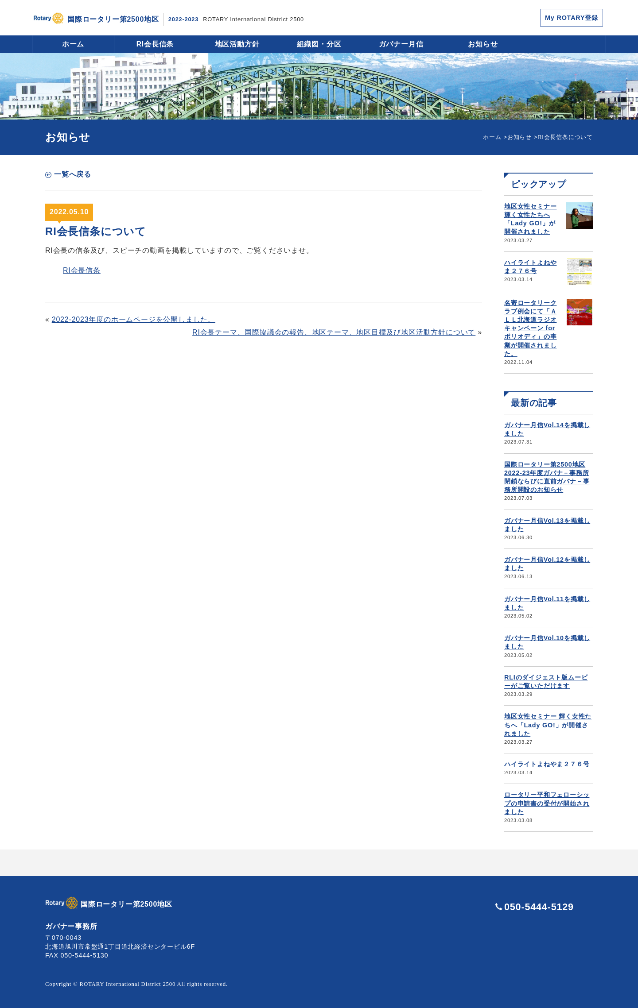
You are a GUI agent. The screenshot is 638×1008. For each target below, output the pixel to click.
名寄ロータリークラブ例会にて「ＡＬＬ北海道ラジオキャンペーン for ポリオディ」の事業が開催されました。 (530, 328)
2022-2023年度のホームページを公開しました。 (133, 319)
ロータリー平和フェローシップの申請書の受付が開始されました (546, 803)
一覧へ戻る (72, 174)
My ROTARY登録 (571, 17)
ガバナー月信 (401, 44)
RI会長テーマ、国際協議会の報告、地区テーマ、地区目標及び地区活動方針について (333, 332)
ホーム (73, 44)
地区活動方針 (237, 44)
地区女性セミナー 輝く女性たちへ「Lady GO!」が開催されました (547, 725)
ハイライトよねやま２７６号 (546, 764)
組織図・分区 (319, 44)
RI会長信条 (155, 44)
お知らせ (483, 44)
